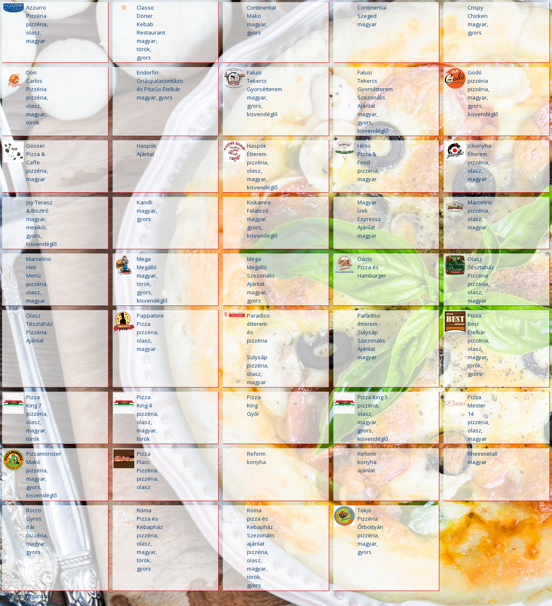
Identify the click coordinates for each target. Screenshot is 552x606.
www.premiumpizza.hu (29, 602)
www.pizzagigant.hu (25, 596)
